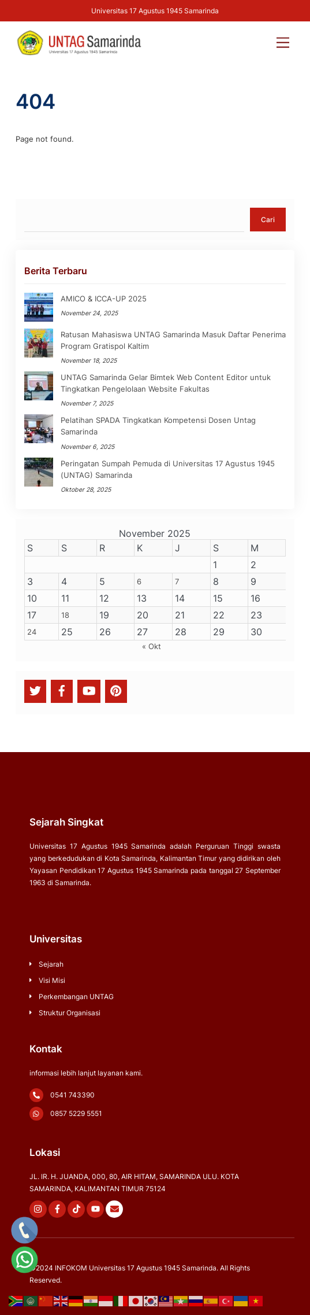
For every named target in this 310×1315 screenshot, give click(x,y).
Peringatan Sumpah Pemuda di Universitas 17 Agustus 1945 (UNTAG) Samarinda (168, 469)
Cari (268, 219)
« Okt (151, 646)
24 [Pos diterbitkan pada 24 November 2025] (31, 631)
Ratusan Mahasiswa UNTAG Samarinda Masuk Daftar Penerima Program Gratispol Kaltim (173, 340)
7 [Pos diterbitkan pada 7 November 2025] (177, 581)
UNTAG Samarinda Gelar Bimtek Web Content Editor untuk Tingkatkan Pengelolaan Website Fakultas (166, 383)
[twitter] (35, 690)
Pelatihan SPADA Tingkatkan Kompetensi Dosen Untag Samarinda (158, 425)
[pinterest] (116, 690)
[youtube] (89, 690)
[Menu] (282, 37)
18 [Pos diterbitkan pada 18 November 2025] (65, 615)
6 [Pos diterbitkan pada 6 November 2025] (139, 581)
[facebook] (62, 690)
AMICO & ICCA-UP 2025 (104, 298)
